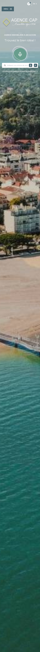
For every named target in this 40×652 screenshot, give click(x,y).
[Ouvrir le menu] (8, 9)
